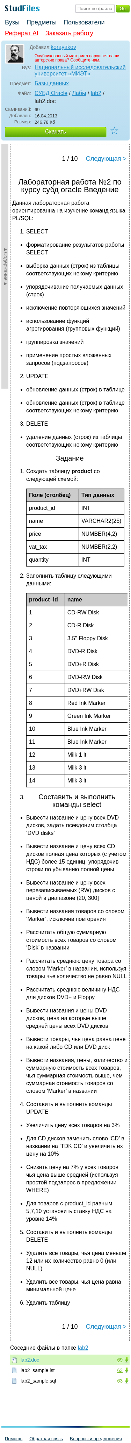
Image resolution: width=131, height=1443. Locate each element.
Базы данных (52, 83)
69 (120, 1360)
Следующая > (106, 158)
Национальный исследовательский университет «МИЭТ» (80, 70)
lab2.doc (30, 1360)
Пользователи (84, 22)
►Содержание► (5, 266)
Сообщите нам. (85, 60)
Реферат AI (21, 33)
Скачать (55, 132)
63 (120, 1370)
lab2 (96, 93)
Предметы (42, 22)
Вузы (12, 22)
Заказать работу (69, 33)
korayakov (63, 47)
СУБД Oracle (51, 93)
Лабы (79, 93)
